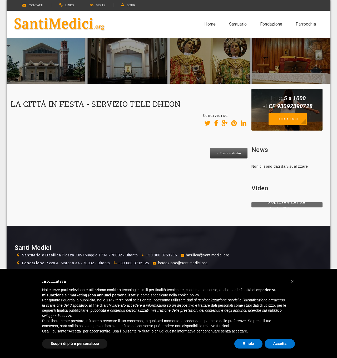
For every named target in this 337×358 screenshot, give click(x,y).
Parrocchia (306, 24)
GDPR (128, 5)
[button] (292, 281)
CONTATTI (32, 5)
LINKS (66, 5)
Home (210, 24)
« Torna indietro (229, 153)
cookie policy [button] (188, 295)
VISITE (98, 5)
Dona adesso (288, 119)
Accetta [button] (279, 343)
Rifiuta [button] (248, 343)
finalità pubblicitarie (72, 310)
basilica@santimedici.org (208, 255)
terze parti (124, 300)
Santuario (238, 24)
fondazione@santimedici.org (182, 263)
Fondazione (271, 24)
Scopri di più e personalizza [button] (75, 343)
